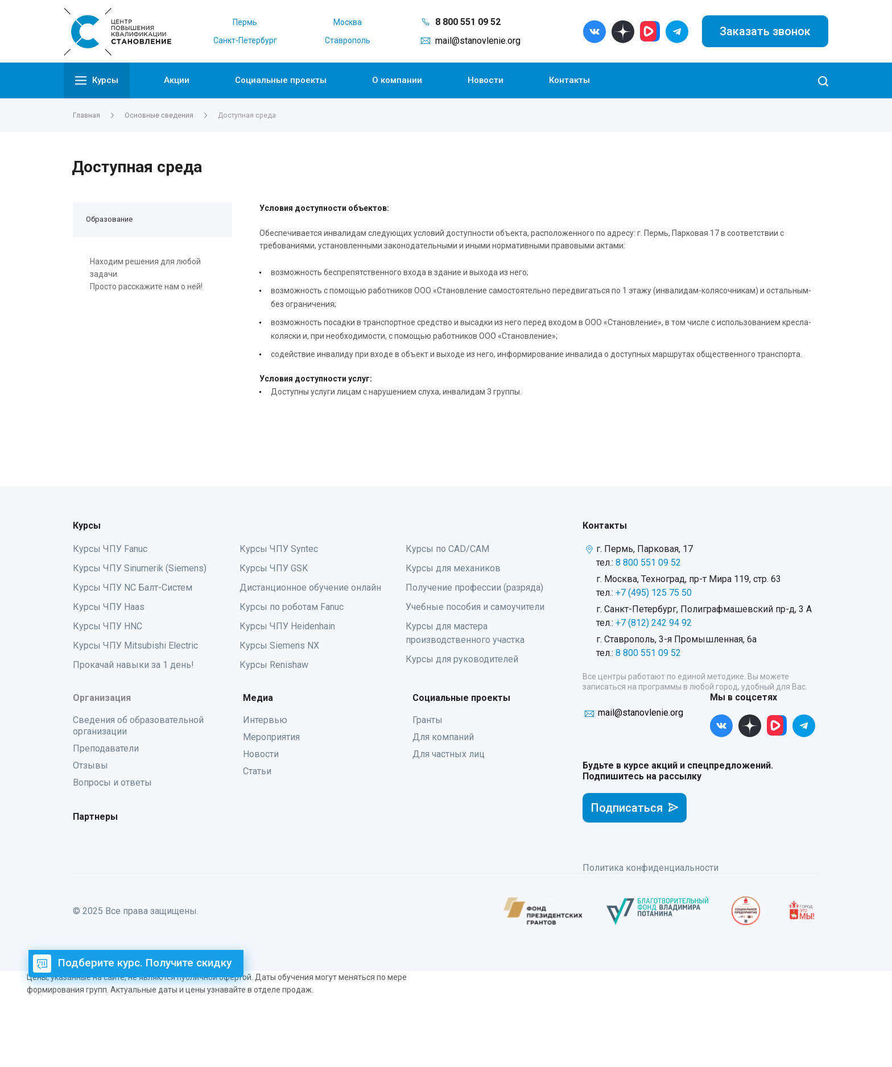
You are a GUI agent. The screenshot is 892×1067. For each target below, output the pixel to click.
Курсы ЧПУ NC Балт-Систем (132, 587)
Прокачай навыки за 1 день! (133, 664)
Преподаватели (106, 748)
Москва (347, 22)
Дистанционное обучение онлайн (310, 587)
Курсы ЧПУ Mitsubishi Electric (135, 645)
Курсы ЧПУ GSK (273, 568)
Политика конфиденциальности (650, 867)
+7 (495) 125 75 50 (654, 592)
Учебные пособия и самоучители (475, 606)
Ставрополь (347, 40)
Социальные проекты (281, 80)
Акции (176, 80)
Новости (485, 80)
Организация (102, 697)
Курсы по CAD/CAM (447, 548)
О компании (397, 80)
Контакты (569, 80)
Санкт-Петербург (245, 40)
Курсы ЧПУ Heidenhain (287, 626)
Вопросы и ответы (112, 782)
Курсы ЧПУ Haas (108, 606)
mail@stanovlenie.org (478, 40)
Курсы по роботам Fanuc (291, 606)
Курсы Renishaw (273, 664)
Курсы (96, 80)
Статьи (257, 771)
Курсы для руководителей (462, 659)
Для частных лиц (448, 754)
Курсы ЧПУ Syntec (278, 548)
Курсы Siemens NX (279, 645)
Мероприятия (271, 737)
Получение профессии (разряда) (474, 587)
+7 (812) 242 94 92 (654, 622)
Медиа (258, 697)
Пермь (245, 22)
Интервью (265, 720)
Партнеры (95, 816)
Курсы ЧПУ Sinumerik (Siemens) (140, 568)
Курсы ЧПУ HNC (107, 626)
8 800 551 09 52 (468, 21)
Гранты (427, 720)
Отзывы (90, 765)
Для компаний (443, 737)
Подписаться (634, 808)
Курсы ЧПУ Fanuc (110, 548)
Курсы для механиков (453, 568)
